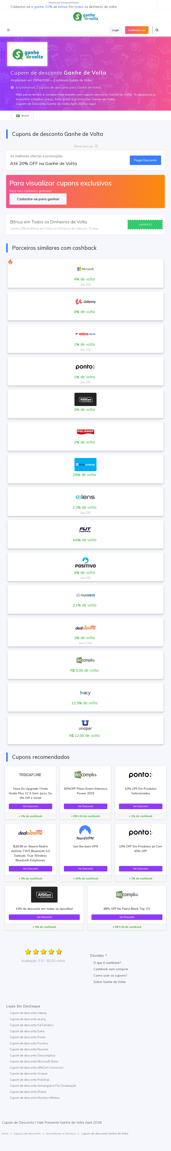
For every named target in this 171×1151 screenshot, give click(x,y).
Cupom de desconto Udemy (28, 1013)
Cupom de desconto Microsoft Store (34, 1061)
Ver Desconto (30, 806)
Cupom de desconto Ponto (28, 1037)
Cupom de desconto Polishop (29, 1079)
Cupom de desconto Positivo (29, 1043)
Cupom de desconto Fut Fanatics (32, 1025)
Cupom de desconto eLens (28, 1019)
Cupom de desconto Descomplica (32, 1055)
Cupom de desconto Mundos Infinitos (34, 1097)
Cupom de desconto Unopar (29, 1073)
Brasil (22, 115)
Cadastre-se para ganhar (38, 199)
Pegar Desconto (145, 160)
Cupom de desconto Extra (27, 1031)
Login (115, 30)
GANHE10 (145, 224)
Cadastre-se (136, 30)
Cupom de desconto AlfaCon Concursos (36, 1067)
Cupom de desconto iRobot (28, 1092)
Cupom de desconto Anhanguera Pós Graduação (43, 1085)
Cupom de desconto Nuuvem (29, 1049)
